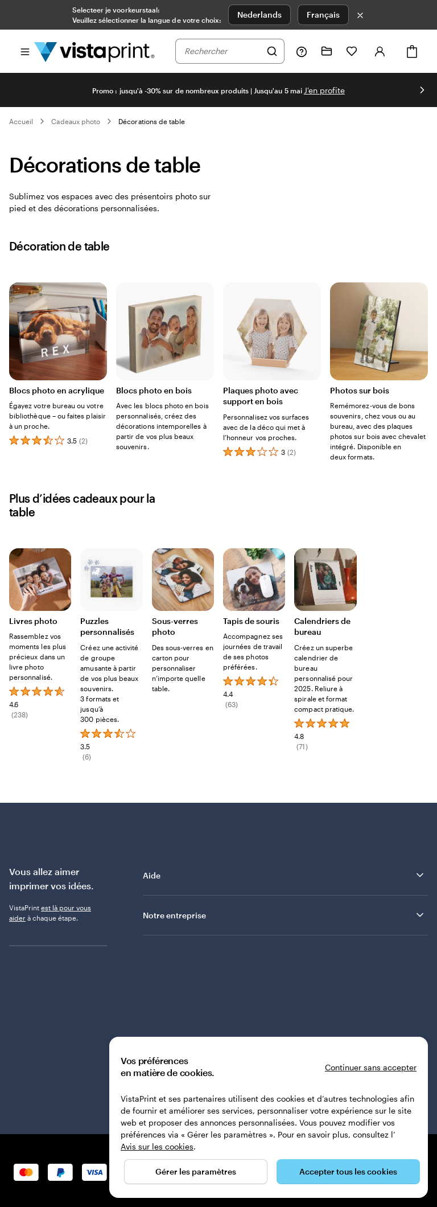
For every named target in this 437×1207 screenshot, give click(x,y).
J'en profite (324, 90)
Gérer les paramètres (195, 1171)
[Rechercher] (272, 51)
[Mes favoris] (351, 51)
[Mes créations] (326, 51)
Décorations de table (151, 121)
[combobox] (222, 51)
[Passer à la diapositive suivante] (422, 89)
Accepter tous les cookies (348, 1171)
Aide (284, 875)
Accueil (21, 121)
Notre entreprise (284, 915)
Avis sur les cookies (157, 1146)
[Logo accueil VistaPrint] (94, 51)
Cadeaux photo (75, 121)
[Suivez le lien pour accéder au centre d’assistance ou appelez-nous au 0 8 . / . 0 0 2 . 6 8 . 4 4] (301, 51)
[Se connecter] (380, 51)
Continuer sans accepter (371, 1067)
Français (323, 14)
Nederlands (259, 14)
